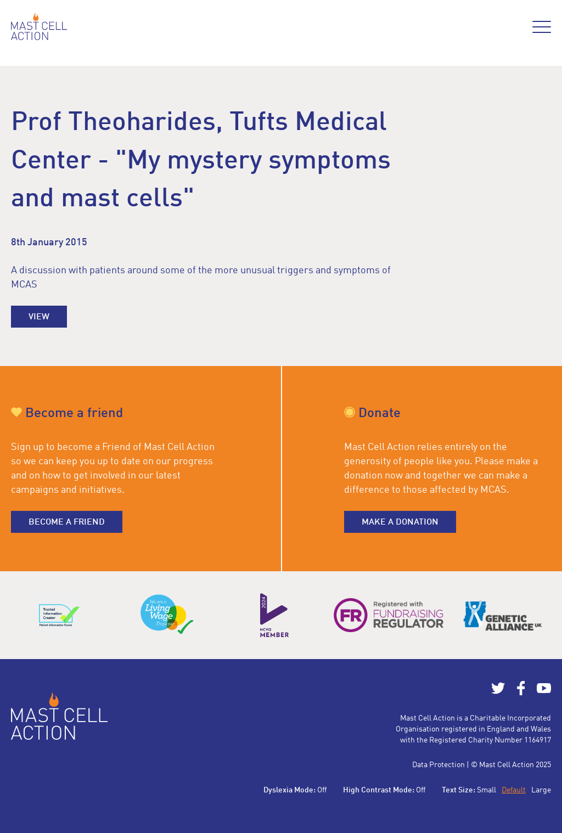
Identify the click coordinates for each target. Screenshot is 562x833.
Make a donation (400, 522)
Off (322, 790)
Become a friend (67, 522)
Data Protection (438, 765)
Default (514, 790)
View (39, 317)
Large (541, 790)
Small (486, 790)
